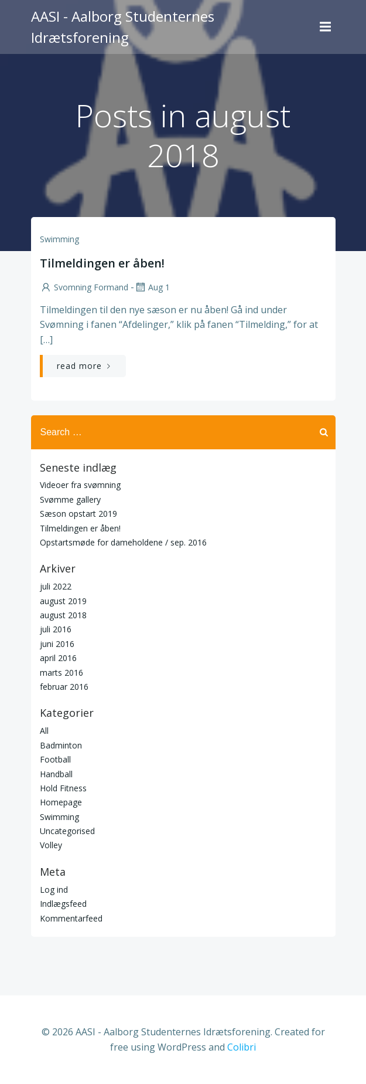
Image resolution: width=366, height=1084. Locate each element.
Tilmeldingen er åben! (80, 528)
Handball (56, 774)
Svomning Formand (84, 287)
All (44, 730)
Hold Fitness (63, 788)
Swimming (59, 239)
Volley (51, 845)
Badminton (61, 745)
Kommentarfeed (71, 918)
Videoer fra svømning (80, 484)
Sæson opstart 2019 (78, 513)
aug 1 (152, 287)
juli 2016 (55, 629)
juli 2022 (55, 586)
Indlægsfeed (63, 903)
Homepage (61, 802)
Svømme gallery (70, 499)
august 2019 (63, 601)
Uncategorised (67, 830)
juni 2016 (57, 643)
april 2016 (58, 657)
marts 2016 (61, 672)
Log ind (54, 889)
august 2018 (63, 615)
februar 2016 (64, 686)
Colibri (241, 1047)
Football (55, 759)
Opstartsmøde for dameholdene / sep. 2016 (123, 542)
